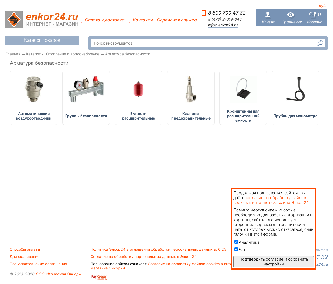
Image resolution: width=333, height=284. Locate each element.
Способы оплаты (25, 249)
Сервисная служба (177, 20)
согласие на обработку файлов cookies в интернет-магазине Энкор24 (270, 200)
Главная (12, 54)
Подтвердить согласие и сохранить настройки (273, 262)
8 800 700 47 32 (227, 13)
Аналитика (246, 242)
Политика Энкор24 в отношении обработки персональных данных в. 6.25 (158, 249)
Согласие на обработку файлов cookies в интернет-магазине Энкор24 (166, 266)
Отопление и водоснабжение (72, 54)
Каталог (33, 54)
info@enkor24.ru (223, 25)
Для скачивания (24, 256)
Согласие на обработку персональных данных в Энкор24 (144, 256)
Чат (239, 249)
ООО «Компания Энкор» (58, 274)
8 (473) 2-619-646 (225, 19)
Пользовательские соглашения (38, 264)
